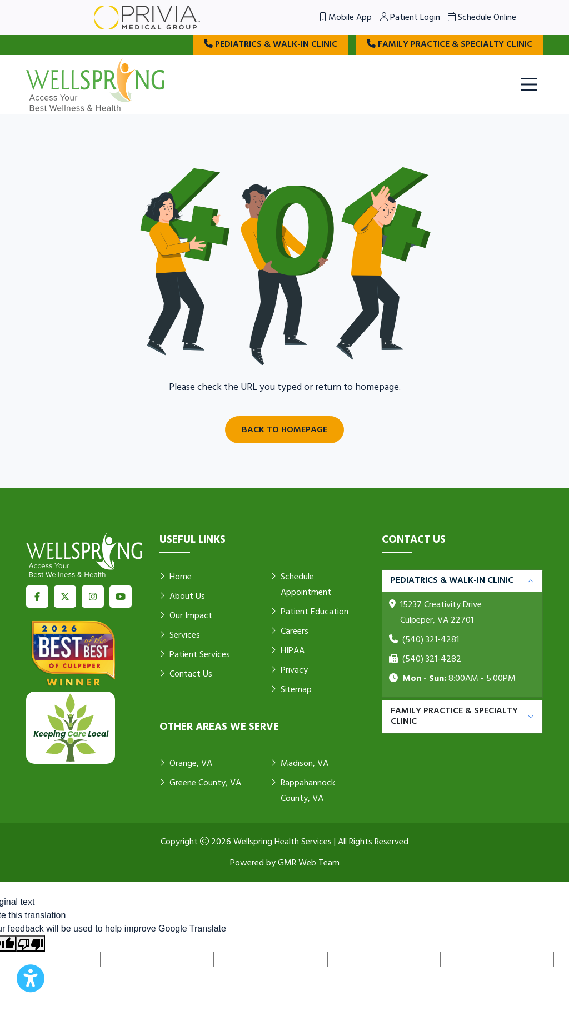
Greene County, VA (200, 784)
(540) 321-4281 (430, 640)
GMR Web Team (309, 863)
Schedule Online (482, 17)
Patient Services (194, 655)
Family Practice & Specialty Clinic (448, 45)
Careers (289, 632)
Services (179, 636)
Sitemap (291, 690)
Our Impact (185, 616)
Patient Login (410, 17)
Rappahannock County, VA (303, 792)
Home (175, 577)
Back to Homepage (284, 430)
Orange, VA (185, 764)
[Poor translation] (30, 944)
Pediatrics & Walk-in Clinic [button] (452, 581)
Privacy (289, 671)
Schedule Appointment (301, 585)
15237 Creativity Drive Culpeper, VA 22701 (441, 613)
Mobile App (346, 17)
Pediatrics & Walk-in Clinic (268, 45)
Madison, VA (299, 764)
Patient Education (309, 612)
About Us (182, 597)
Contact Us (185, 675)
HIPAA (288, 651)
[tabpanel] (462, 634)
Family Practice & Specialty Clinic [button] (454, 716)
